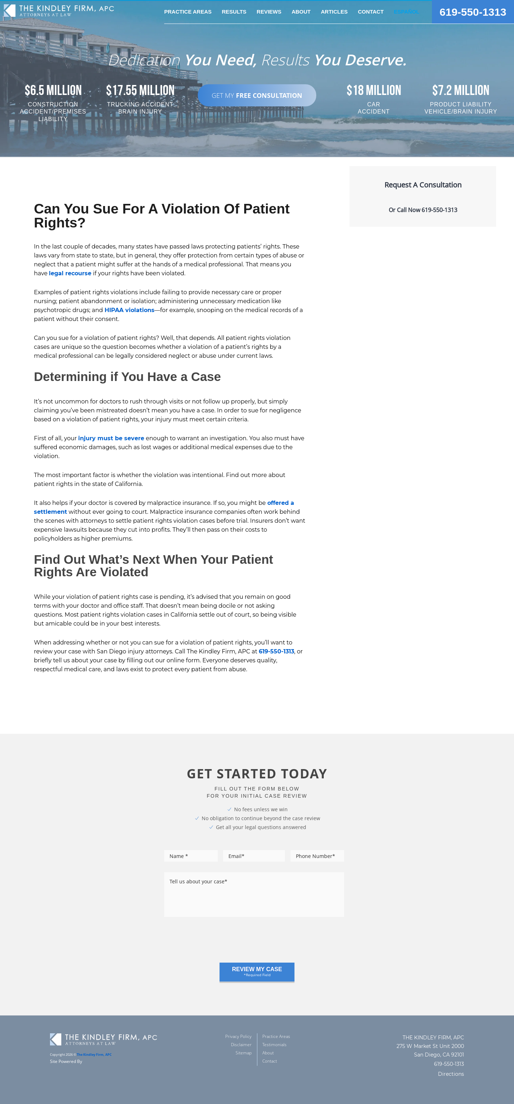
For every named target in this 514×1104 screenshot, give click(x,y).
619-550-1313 (473, 12)
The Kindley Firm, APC (94, 1054)
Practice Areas (276, 1036)
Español (406, 11)
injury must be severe (111, 438)
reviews (269, 11)
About (268, 1053)
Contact (371, 11)
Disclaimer (241, 1045)
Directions (451, 1074)
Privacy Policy (238, 1036)
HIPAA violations (130, 310)
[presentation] (218, 943)
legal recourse (70, 273)
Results (234, 11)
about (301, 11)
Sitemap (244, 1053)
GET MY (257, 95)
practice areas (188, 11)
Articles (334, 11)
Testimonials (274, 1045)
